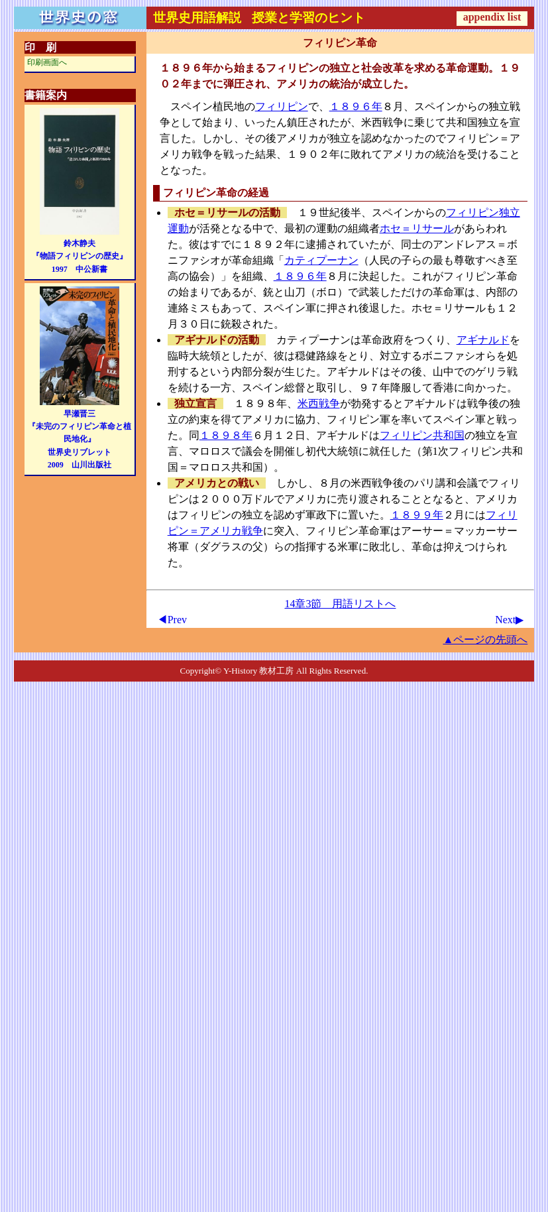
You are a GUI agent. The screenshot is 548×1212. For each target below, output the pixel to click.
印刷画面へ (47, 62)
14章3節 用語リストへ (340, 603)
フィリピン (281, 106)
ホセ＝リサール (417, 228)
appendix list (492, 17)
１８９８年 (225, 435)
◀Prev (172, 619)
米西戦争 (319, 403)
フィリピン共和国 (422, 435)
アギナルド (483, 339)
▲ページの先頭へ (485, 639)
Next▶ (509, 619)
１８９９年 (416, 514)
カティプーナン (321, 260)
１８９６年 (355, 106)
